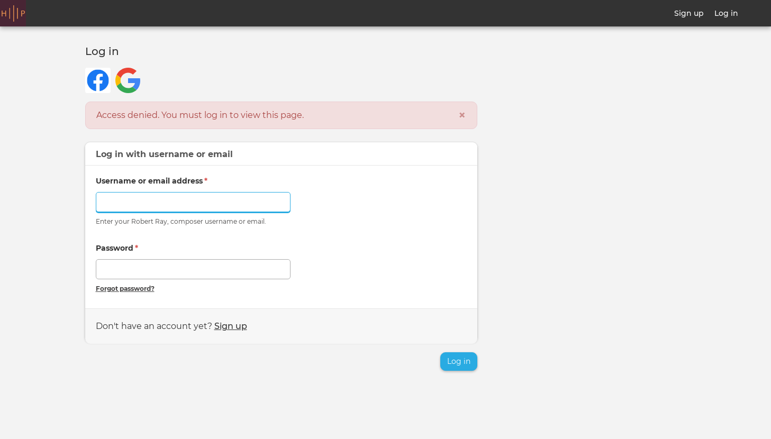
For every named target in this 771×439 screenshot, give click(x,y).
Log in (726, 13)
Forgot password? (125, 288)
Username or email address (151, 181)
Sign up (689, 13)
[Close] (461, 115)
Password (117, 248)
